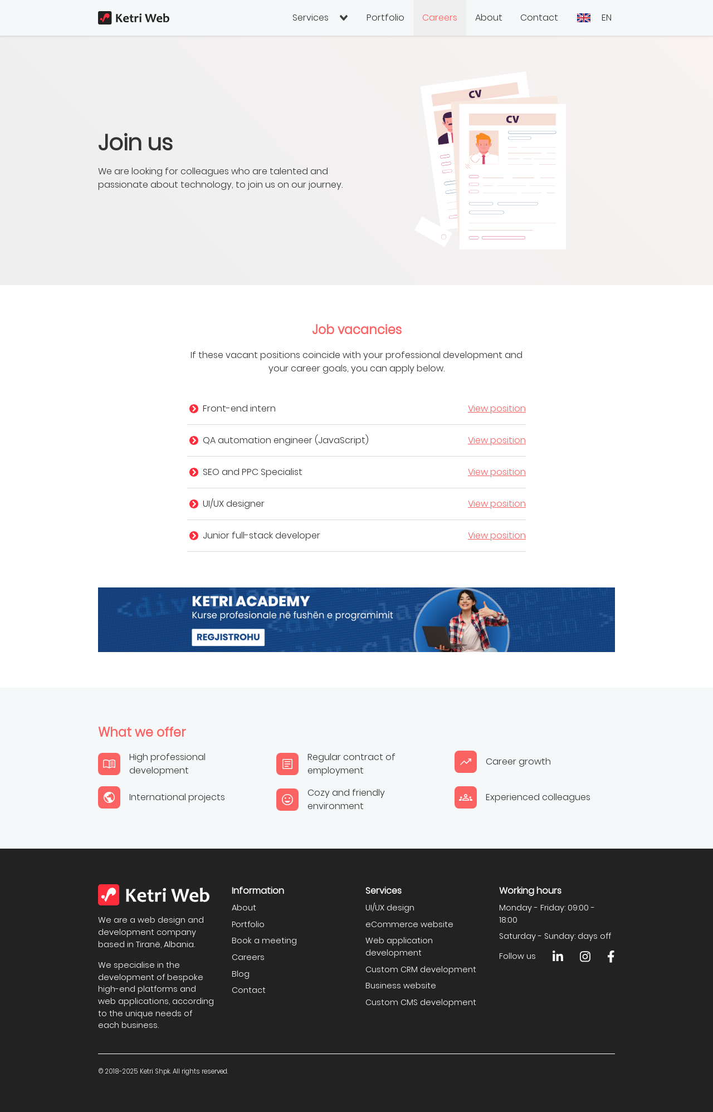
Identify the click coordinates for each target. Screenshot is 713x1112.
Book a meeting (264, 940)
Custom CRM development (420, 969)
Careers (439, 17)
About (488, 17)
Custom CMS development (420, 1002)
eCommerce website (409, 924)
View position (497, 408)
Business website (400, 985)
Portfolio (385, 17)
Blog (241, 973)
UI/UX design (389, 907)
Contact (539, 17)
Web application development (399, 946)
